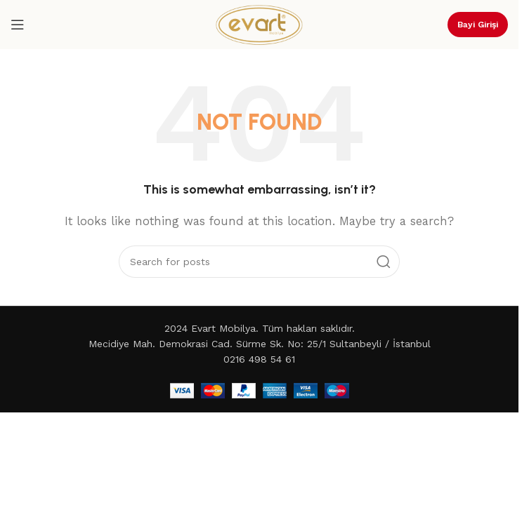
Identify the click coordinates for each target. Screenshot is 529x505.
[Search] (259, 261)
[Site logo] (259, 24)
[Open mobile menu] (18, 25)
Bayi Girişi (477, 24)
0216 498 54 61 (259, 359)
